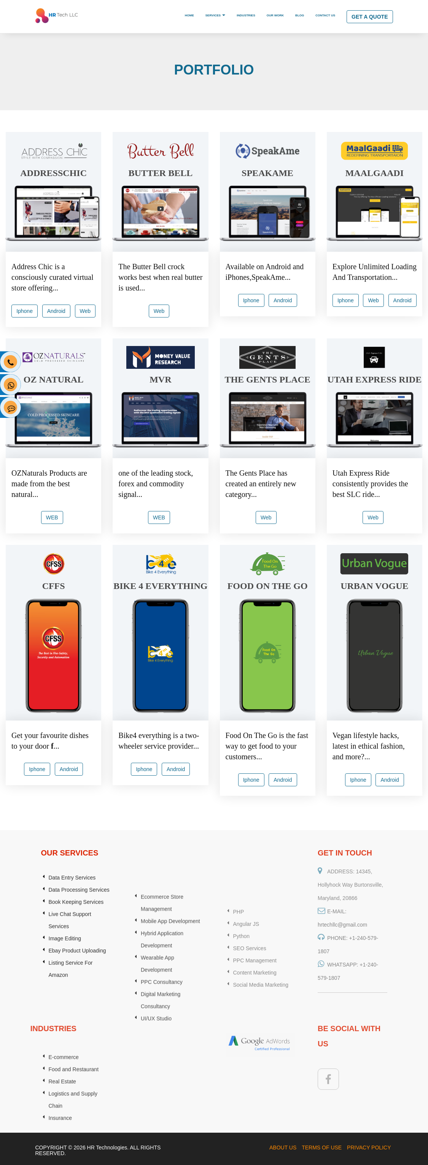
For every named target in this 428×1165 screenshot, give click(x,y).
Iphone (24, 311)
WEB (52, 517)
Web (85, 311)
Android (56, 311)
